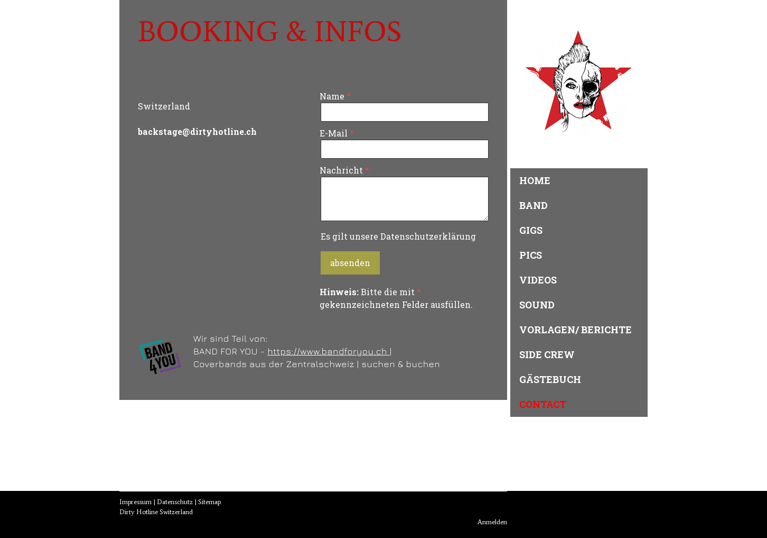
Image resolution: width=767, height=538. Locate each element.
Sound (537, 304)
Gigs (530, 230)
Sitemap (209, 502)
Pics (530, 255)
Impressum (135, 502)
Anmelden (492, 522)
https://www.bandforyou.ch (328, 351)
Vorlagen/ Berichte (575, 329)
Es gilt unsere (398, 236)
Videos (538, 279)
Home (534, 180)
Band (533, 205)
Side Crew (547, 354)
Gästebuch (550, 379)
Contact (542, 404)
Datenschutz (175, 502)
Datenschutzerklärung (428, 236)
